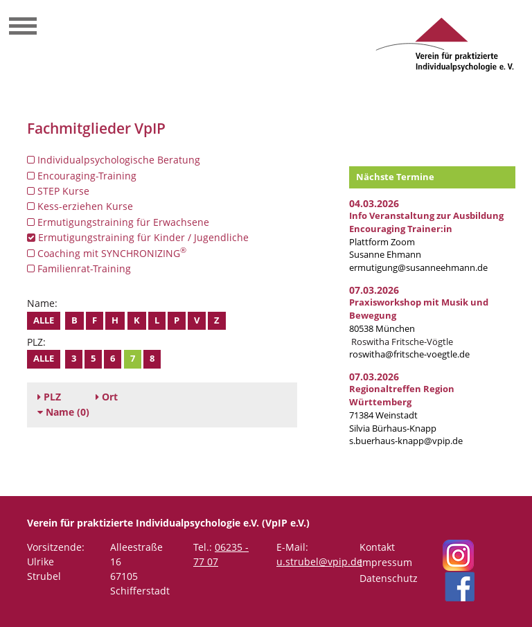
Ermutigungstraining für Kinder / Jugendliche (138, 237)
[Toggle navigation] (23, 28)
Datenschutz (389, 578)
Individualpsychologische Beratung (113, 159)
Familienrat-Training (79, 268)
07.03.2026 (374, 290)
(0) (63, 411)
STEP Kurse (58, 190)
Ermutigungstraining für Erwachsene (118, 222)
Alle (43, 320)
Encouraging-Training (81, 175)
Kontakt (377, 547)
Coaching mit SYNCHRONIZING (106, 253)
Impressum (386, 562)
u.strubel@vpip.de (319, 561)
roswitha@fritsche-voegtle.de (409, 354)
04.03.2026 (374, 203)
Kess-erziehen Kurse (80, 206)
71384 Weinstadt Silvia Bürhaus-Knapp (401, 408)
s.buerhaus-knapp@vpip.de (406, 441)
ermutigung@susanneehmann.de (418, 268)
